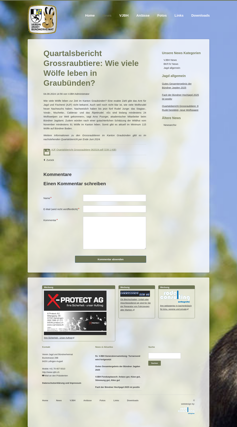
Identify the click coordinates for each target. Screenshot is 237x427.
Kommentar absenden (111, 259)
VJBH (124, 15)
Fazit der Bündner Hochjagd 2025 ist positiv (117, 387)
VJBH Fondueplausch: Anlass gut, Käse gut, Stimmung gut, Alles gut (117, 378)
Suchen (154, 363)
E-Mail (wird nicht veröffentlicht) (61, 209)
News (107, 15)
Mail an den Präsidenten (56, 375)
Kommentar (50, 220)
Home (90, 15)
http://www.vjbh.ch (50, 372)
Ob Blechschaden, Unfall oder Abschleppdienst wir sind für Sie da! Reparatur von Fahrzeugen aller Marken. (135, 303)
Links (179, 15)
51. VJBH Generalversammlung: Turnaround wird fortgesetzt (117, 358)
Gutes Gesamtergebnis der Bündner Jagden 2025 (117, 368)
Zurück (50, 160)
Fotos (162, 15)
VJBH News (170, 60)
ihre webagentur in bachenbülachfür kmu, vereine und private (176, 305)
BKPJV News (171, 64)
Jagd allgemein (172, 67)
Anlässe (143, 15)
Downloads (200, 15)
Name (48, 198)
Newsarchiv (170, 125)
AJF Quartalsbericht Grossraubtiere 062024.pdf (83, 149)
